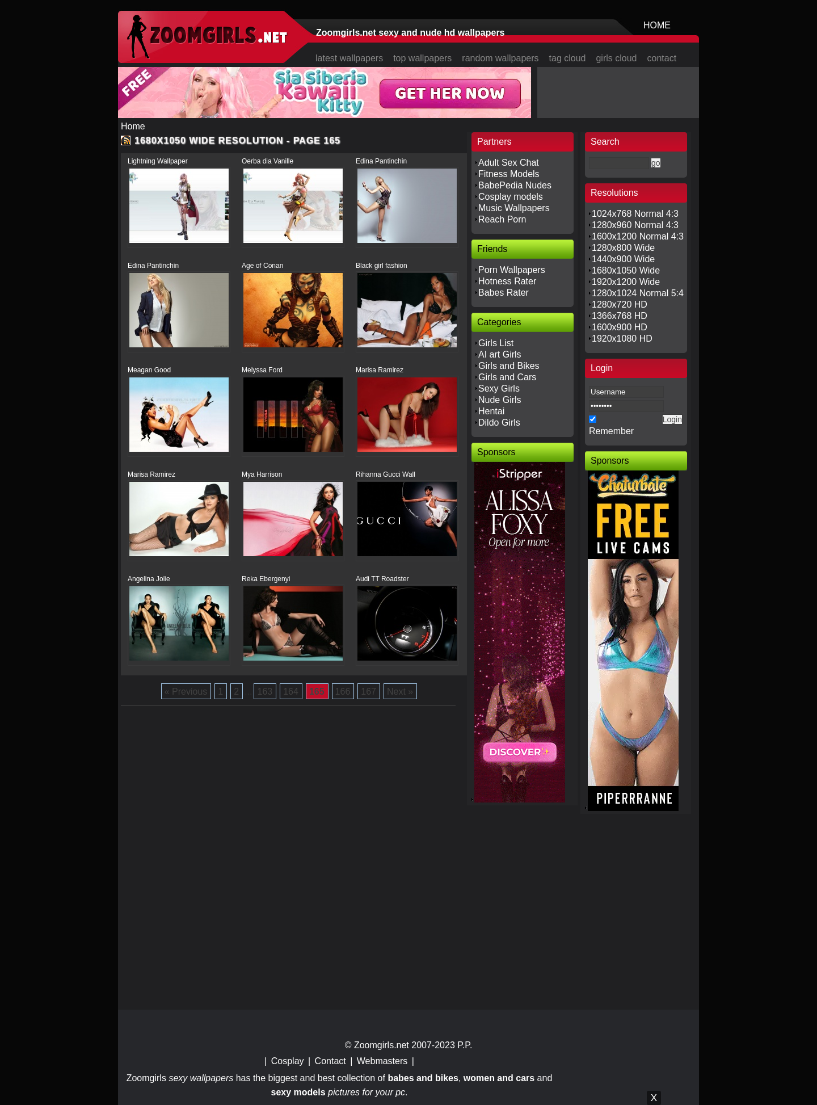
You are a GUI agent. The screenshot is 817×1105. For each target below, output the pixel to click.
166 (343, 691)
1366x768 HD (619, 316)
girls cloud (616, 58)
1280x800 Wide (623, 248)
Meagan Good (149, 370)
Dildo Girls (499, 422)
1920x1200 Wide (626, 282)
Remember (611, 431)
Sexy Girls (499, 388)
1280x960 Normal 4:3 (635, 225)
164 (290, 691)
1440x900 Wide (623, 259)
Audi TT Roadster (382, 579)
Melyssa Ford (262, 370)
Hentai (491, 411)
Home (133, 126)
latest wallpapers (349, 58)
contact (662, 58)
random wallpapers (500, 58)
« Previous (186, 691)
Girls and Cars (507, 377)
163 (264, 691)
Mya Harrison (262, 474)
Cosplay (287, 1061)
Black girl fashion (381, 266)
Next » (400, 691)
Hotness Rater (507, 281)
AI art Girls (499, 354)
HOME (657, 25)
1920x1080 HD (622, 338)
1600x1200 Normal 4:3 (638, 236)
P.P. (464, 1045)
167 (368, 691)
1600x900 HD (619, 327)
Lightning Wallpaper (158, 161)
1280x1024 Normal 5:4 (638, 293)
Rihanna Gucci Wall (385, 474)
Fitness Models (509, 174)
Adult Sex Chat (508, 162)
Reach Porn (502, 219)
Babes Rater (503, 292)
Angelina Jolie (149, 579)
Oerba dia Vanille (267, 161)
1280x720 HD (619, 304)
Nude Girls (499, 400)
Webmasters (382, 1061)
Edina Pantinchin (381, 161)
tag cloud (567, 58)
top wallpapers (422, 58)
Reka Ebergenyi (266, 579)
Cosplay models (510, 196)
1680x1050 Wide (626, 270)
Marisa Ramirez (379, 370)
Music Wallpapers (514, 208)
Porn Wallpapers (511, 270)
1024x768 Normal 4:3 (635, 214)
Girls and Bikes (509, 366)
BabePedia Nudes (514, 185)
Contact (330, 1061)
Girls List (495, 343)
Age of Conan (262, 266)
